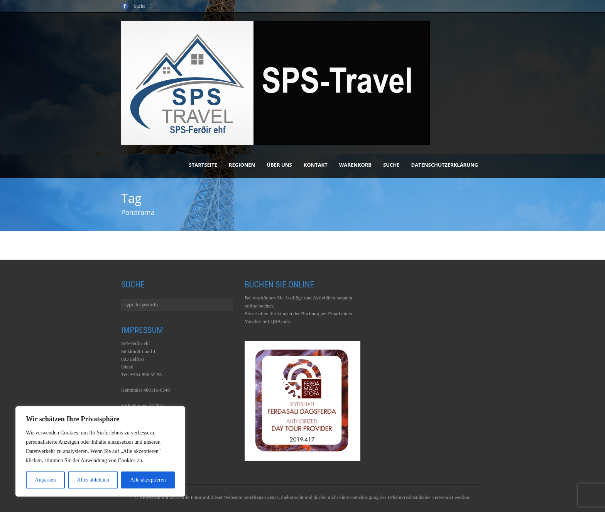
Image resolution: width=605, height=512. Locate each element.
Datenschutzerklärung (444, 164)
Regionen (242, 164)
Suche (391, 164)
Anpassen (45, 480)
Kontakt (316, 164)
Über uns (279, 164)
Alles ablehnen (93, 480)
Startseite (203, 164)
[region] (100, 451)
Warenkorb (355, 164)
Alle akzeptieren (148, 480)
